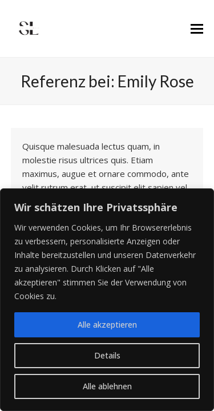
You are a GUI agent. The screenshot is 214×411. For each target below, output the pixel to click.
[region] (107, 299)
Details (107, 355)
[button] (197, 29)
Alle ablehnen (107, 386)
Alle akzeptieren (107, 324)
